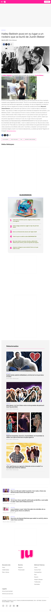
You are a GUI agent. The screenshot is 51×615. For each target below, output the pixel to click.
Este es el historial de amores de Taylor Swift (25, 231)
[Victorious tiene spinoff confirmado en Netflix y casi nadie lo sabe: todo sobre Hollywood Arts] (6, 499)
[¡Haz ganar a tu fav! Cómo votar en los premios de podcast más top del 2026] (25, 392)
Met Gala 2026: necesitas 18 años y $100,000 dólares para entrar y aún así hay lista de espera (25, 242)
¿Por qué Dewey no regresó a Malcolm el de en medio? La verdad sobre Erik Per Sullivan (24, 467)
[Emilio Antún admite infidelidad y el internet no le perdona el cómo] (25, 361)
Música (8, 434)
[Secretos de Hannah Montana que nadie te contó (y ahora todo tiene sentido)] (6, 518)
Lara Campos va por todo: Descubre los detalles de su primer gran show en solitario (28, 510)
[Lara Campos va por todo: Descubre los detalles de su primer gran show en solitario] (6, 509)
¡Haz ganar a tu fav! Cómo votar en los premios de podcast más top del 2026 (25, 406)
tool (21, 139)
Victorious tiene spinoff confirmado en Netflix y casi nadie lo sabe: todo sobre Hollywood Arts (29, 500)
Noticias (3, 30)
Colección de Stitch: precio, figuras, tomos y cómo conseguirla (26, 220)
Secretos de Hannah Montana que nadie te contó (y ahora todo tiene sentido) (29, 519)
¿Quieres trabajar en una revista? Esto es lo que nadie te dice (25, 248)
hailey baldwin (14, 139)
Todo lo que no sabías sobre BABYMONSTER (24, 236)
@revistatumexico (11, 131)
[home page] (5, 2)
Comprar (47, 1)
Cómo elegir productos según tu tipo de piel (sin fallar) (26, 226)
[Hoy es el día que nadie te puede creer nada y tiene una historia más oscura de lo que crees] (6, 490)
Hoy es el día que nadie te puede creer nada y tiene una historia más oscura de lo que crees (28, 491)
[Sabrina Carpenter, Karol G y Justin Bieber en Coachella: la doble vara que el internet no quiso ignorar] (25, 422)
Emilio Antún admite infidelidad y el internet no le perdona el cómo (25, 375)
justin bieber (5, 139)
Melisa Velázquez (13, 40)
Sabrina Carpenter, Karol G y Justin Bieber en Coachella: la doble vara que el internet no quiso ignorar (25, 436)
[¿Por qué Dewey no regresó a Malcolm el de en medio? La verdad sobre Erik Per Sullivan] (25, 453)
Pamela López (15, 378)
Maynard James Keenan (30, 139)
